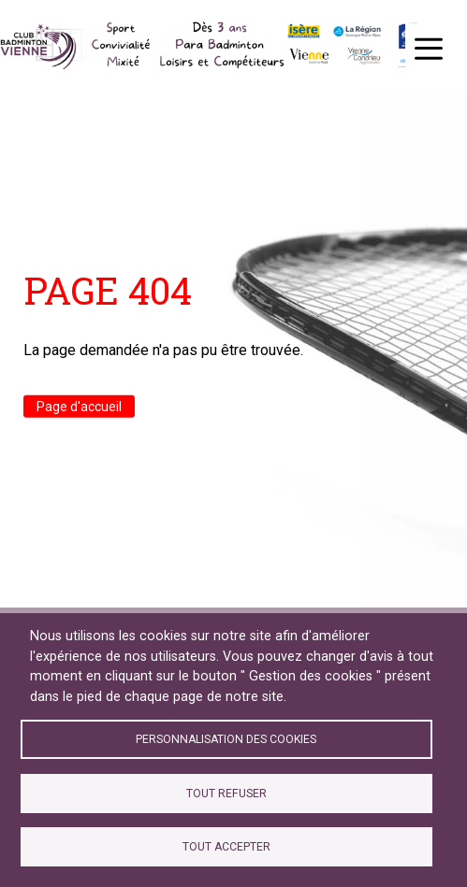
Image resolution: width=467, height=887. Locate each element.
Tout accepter (226, 846)
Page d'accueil (79, 406)
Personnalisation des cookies (226, 739)
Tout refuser (226, 793)
